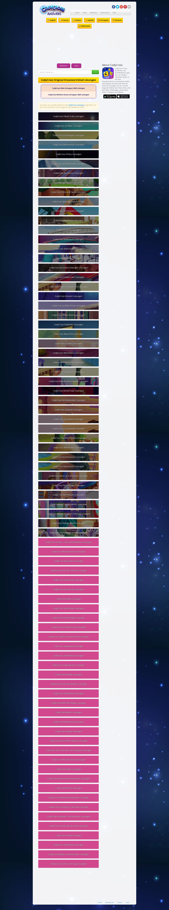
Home (77, 13)
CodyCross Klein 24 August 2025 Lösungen (68, 88)
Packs (85, 13)
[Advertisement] (84, 46)
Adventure (63, 66)
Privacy (119, 902)
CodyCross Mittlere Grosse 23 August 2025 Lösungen (68, 95)
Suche (95, 72)
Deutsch (117, 20)
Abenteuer (93, 13)
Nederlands (84, 26)
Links (114, 13)
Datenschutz (104, 13)
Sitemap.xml (109, 902)
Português (103, 20)
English (52, 20)
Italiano (77, 20)
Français (64, 20)
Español (89, 20)
